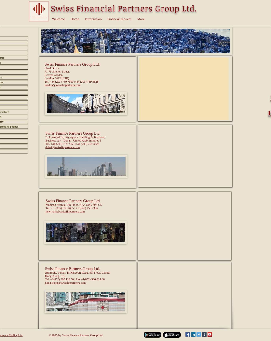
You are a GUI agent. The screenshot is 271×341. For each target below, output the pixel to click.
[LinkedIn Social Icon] (193, 334)
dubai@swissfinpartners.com (63, 147)
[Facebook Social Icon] (187, 334)
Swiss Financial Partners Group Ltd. (124, 8)
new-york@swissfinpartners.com (65, 211)
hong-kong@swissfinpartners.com (65, 282)
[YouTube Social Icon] (210, 334)
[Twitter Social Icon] (198, 334)
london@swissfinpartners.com (63, 85)
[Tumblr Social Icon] (204, 334)
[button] (86, 103)
